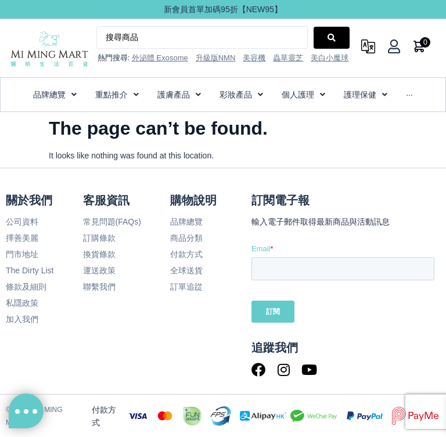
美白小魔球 (329, 57)
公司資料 (22, 221)
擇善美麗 (22, 238)
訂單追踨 (186, 286)
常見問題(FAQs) (112, 221)
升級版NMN (216, 57)
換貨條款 (99, 254)
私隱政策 (22, 303)
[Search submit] (332, 38)
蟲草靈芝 (288, 57)
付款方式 (186, 254)
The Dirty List (29, 270)
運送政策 (99, 270)
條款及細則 (26, 286)
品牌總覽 (186, 221)
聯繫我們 (99, 286)
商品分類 (186, 238)
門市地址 (22, 254)
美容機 (254, 57)
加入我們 (22, 319)
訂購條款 (99, 238)
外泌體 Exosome (160, 57)
